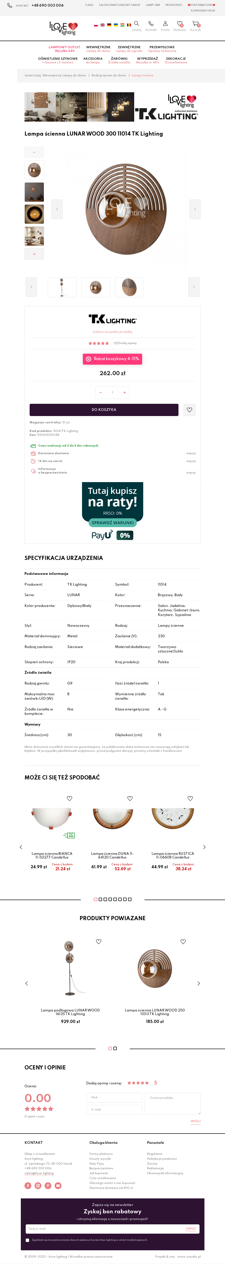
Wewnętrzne (98, 49)
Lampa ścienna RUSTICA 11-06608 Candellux (173, 855)
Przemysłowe (162, 49)
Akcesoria (93, 60)
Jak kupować (98, 1173)
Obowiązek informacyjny (165, 1173)
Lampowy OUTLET (65, 49)
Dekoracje (176, 60)
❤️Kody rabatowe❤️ (201, 5)
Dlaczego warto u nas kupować (112, 1183)
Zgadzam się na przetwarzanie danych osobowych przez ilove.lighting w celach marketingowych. (90, 1240)
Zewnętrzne (129, 49)
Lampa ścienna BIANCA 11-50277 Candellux (52, 855)
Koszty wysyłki (100, 1159)
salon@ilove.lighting (39, 1173)
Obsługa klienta (103, 1143)
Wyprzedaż (147, 60)
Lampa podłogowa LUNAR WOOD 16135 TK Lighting (70, 1012)
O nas (89, 5)
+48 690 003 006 (48, 5)
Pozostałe (155, 1143)
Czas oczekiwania (102, 1178)
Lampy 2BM (153, 5)
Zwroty (152, 1163)
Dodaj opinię (127, 343)
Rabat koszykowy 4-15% (116, 359)
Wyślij (196, 1121)
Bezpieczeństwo (101, 1168)
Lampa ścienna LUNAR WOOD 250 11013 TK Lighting (155, 1012)
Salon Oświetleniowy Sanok (119, 5)
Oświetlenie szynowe (58, 60)
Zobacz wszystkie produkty (112, 332)
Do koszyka (104, 410)
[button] (34, 152)
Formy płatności (101, 1154)
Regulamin (154, 1154)
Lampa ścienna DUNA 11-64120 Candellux (112, 855)
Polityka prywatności (162, 1159)
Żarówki (119, 60)
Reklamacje (155, 1168)
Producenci (174, 5)
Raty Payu (96, 1163)
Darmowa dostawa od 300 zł (111, 1188)
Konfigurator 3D (203, 11)
